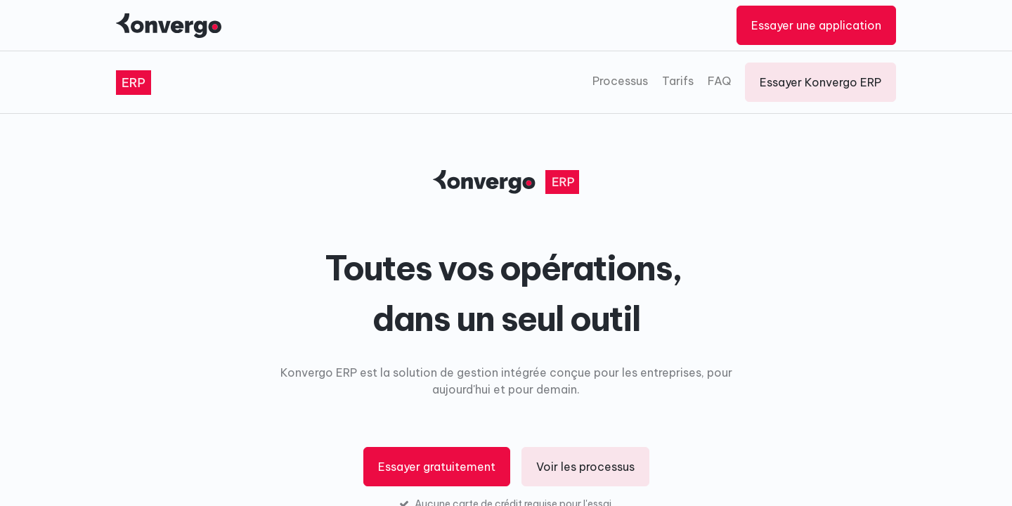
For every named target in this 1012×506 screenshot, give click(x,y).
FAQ (719, 81)
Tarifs (678, 81)
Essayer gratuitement (436, 467)
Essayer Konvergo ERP (820, 82)
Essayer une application (816, 25)
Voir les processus (585, 467)
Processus (620, 81)
